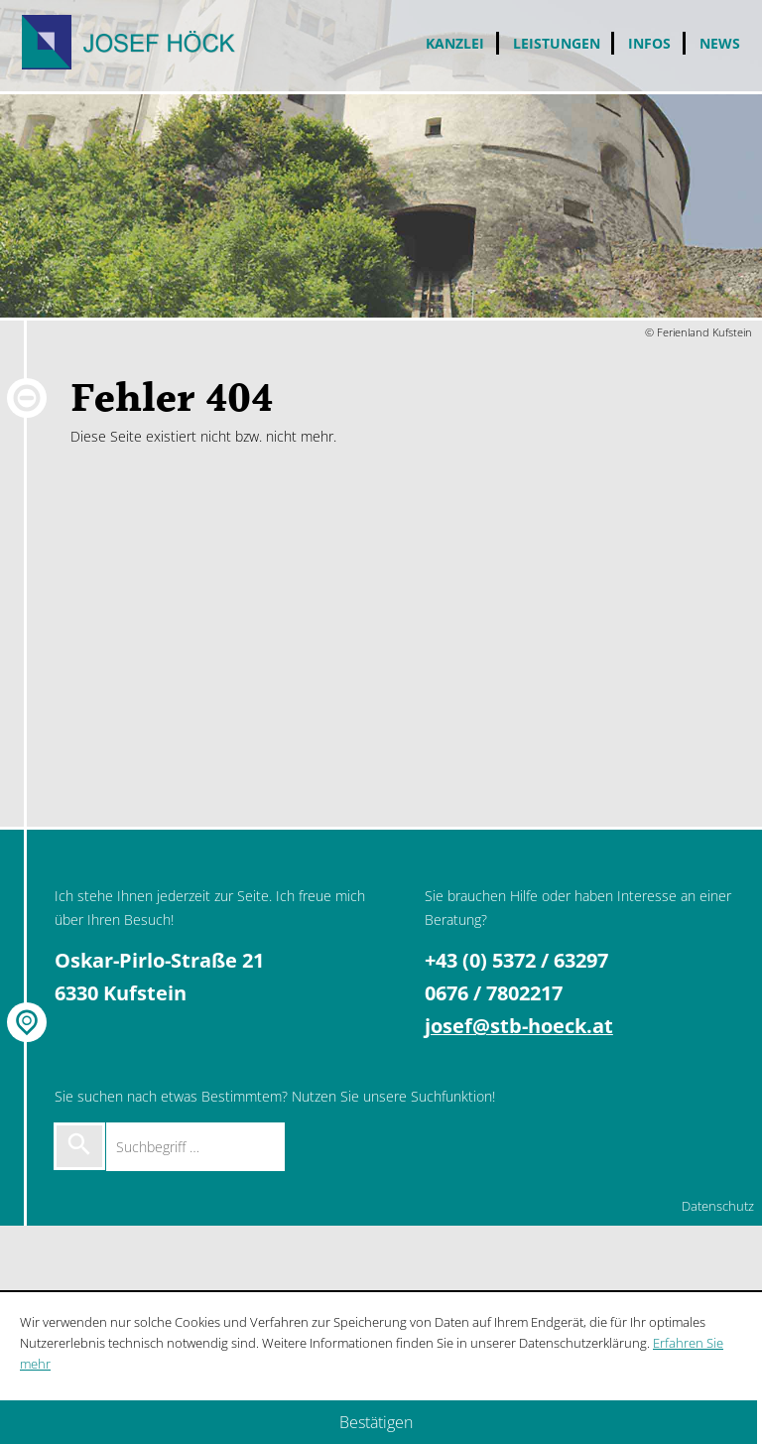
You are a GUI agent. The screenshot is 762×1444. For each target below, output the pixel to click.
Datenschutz (718, 1206)
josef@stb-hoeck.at (519, 1025)
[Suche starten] (79, 1146)
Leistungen (556, 43)
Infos (649, 43)
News (719, 43)
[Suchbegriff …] (195, 1146)
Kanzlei (455, 43)
